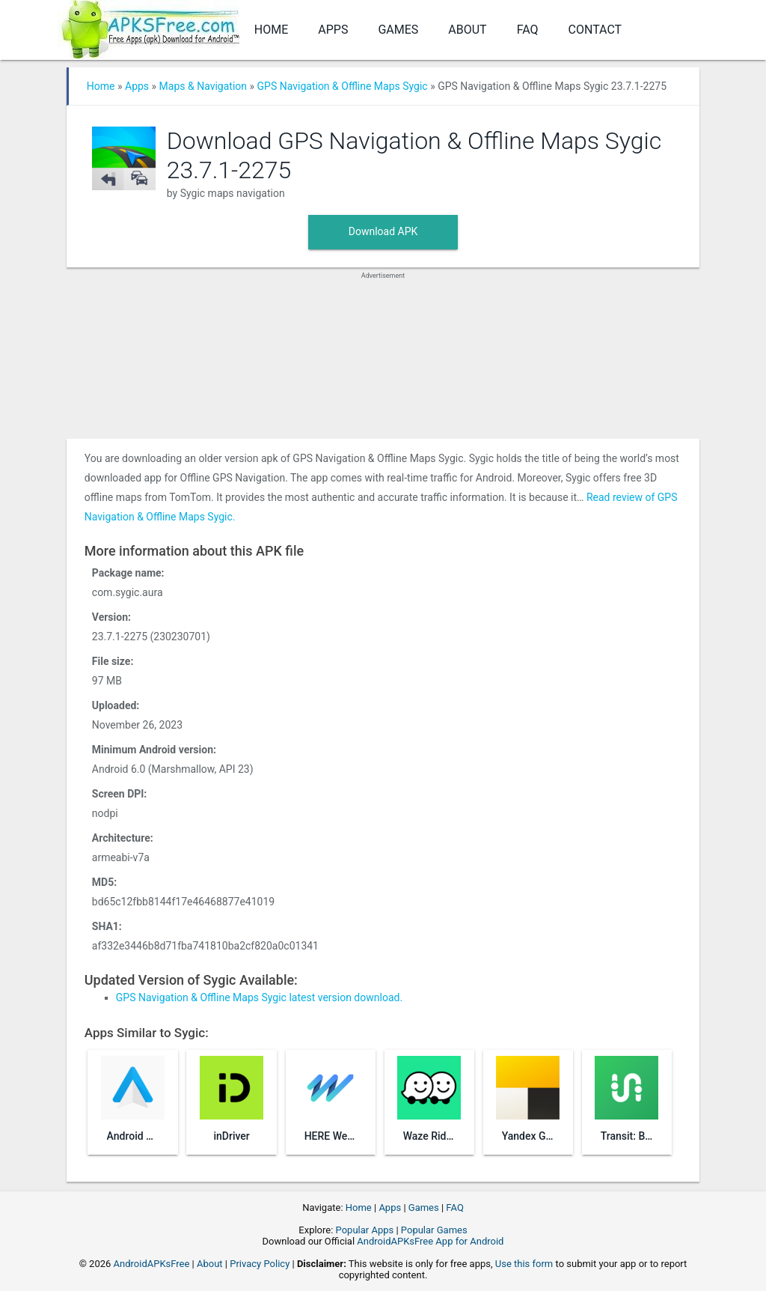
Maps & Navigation (203, 86)
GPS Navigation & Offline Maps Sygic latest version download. (259, 997)
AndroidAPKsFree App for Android (430, 1241)
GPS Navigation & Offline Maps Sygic (342, 86)
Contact (595, 29)
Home (271, 29)
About (467, 29)
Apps (333, 29)
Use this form (524, 1263)
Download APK (383, 231)
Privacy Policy (259, 1263)
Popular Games (434, 1230)
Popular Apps (365, 1230)
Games (398, 29)
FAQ (528, 29)
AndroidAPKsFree (152, 1263)
